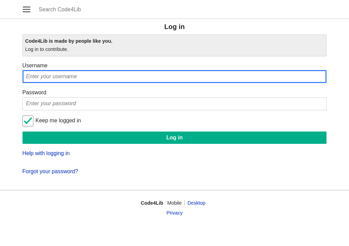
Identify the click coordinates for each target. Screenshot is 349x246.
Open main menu (26, 9)
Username (35, 65)
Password (34, 92)
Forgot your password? (50, 171)
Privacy (174, 213)
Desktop (196, 203)
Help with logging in (46, 153)
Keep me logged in (58, 120)
